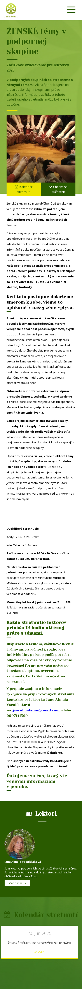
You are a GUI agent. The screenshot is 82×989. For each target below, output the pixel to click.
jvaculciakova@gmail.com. (36, 710)
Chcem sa (58, 189)
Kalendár (24, 189)
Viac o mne (17, 883)
